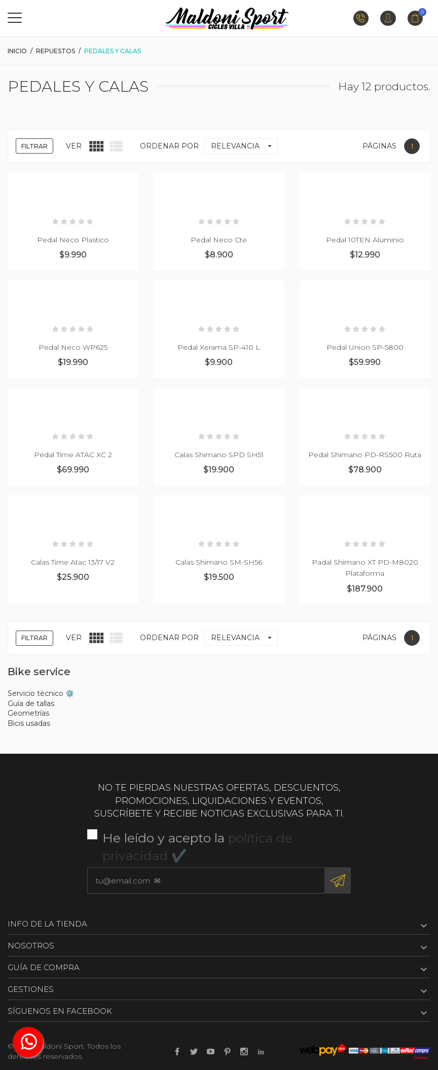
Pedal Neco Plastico (73, 239)
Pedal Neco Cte (219, 239)
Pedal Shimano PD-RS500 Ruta (364, 454)
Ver (74, 146)
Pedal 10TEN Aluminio (365, 239)
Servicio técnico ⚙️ (41, 693)
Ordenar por (169, 146)
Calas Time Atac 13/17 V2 (73, 562)
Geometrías (28, 713)
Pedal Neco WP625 (73, 347)
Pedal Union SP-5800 (365, 347)
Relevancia (244, 146)
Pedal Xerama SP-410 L (218, 347)
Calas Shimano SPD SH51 (219, 454)
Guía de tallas (31, 703)
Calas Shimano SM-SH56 (218, 562)
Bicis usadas (29, 723)
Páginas (379, 146)
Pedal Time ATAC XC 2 (73, 454)
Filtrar (34, 146)
